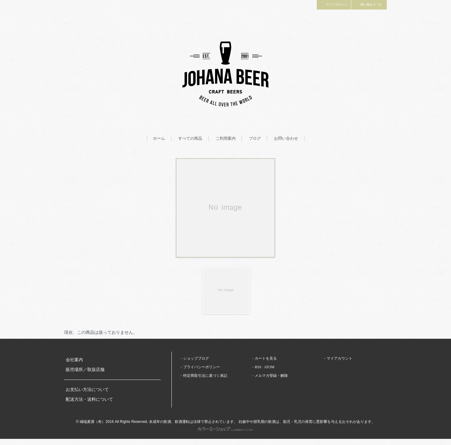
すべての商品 (190, 138)
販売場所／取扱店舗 (85, 369)
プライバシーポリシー (201, 367)
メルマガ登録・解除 (271, 375)
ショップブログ (196, 358)
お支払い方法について (87, 389)
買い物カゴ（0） (369, 4)
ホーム (159, 138)
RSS (258, 367)
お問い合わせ (286, 138)
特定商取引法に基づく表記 (205, 375)
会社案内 (74, 359)
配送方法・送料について (89, 399)
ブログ (255, 138)
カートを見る (266, 358)
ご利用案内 (226, 138)
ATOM (269, 367)
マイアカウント (333, 4)
